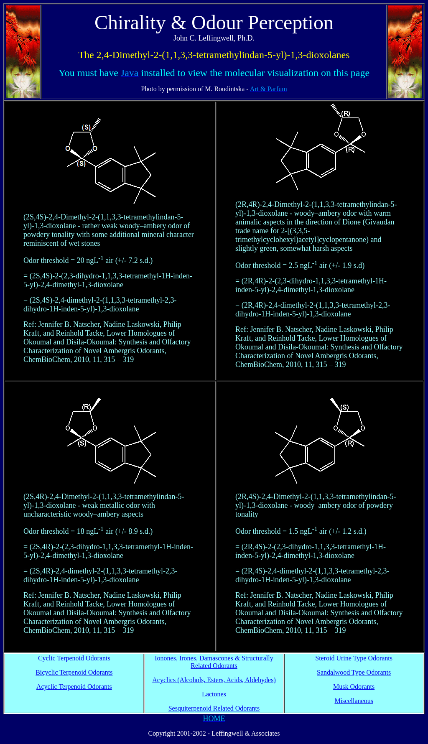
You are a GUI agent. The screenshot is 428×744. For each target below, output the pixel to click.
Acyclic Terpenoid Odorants (74, 686)
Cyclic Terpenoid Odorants (74, 658)
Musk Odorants (353, 686)
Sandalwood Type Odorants (354, 672)
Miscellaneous (353, 700)
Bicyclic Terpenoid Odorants (74, 672)
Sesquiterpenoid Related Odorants (214, 708)
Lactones (214, 694)
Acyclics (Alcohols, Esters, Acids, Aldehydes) (214, 679)
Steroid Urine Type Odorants (353, 658)
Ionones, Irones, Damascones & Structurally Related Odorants (214, 662)
